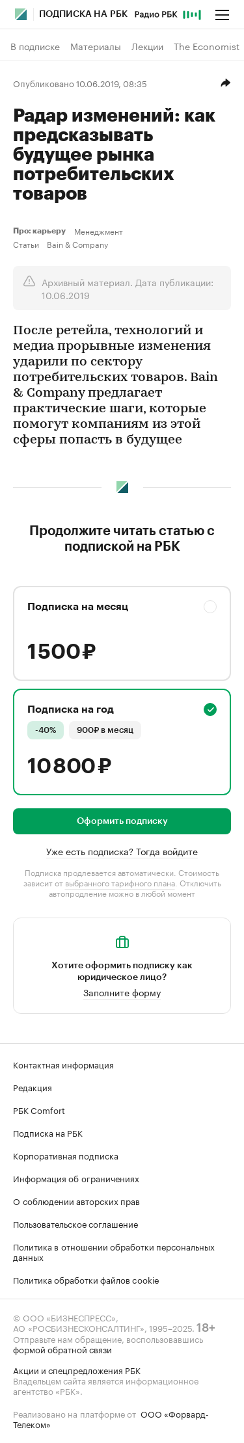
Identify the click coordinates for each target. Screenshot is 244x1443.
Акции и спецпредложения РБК (77, 1369)
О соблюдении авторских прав (76, 1200)
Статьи (26, 244)
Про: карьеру (41, 231)
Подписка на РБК (48, 1132)
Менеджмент (98, 231)
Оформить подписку (122, 821)
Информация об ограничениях (76, 1177)
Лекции (147, 46)
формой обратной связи (62, 1348)
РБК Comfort (39, 1109)
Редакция (32, 1086)
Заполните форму (122, 992)
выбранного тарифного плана (120, 882)
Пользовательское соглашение (75, 1223)
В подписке (35, 46)
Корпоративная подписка (65, 1154)
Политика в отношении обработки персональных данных (114, 1251)
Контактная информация (63, 1063)
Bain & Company (77, 244)
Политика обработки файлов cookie (86, 1279)
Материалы (95, 46)
